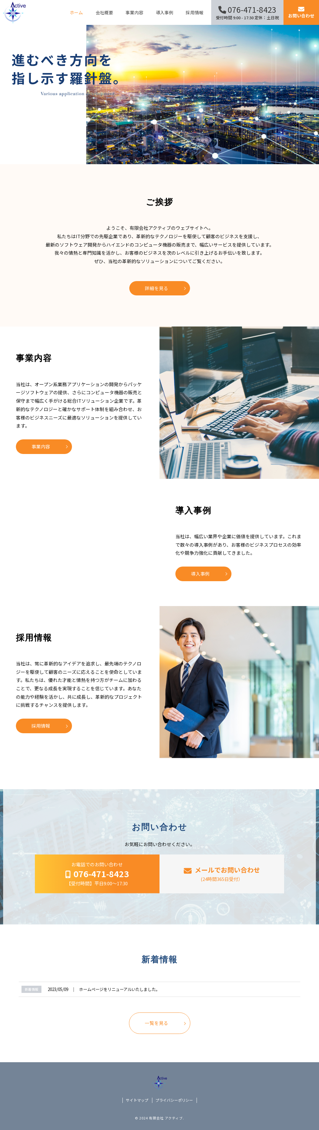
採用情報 (40, 725)
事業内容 (40, 446)
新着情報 (31, 989)
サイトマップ (137, 1100)
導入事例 (200, 573)
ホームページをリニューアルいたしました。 (119, 989)
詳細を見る (156, 288)
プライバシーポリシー (174, 1100)
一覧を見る (156, 1023)
